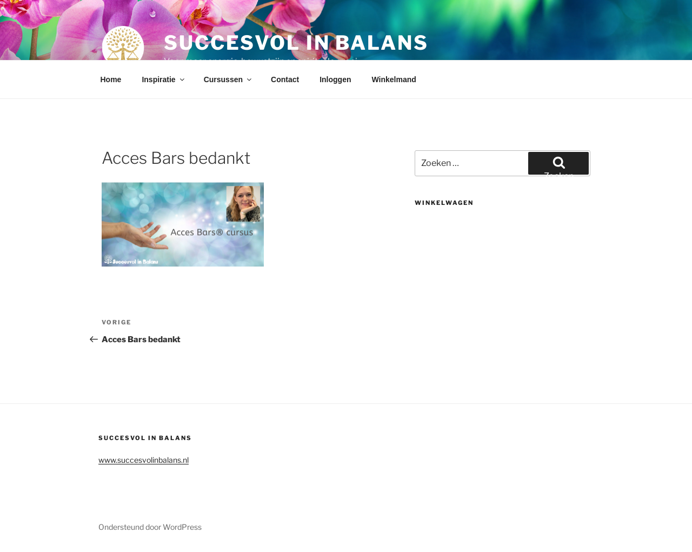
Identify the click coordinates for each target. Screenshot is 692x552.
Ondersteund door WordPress (150, 526)
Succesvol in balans (296, 43)
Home (111, 79)
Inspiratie (163, 79)
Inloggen (335, 79)
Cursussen (228, 79)
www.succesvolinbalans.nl (143, 459)
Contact (285, 79)
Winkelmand (393, 79)
